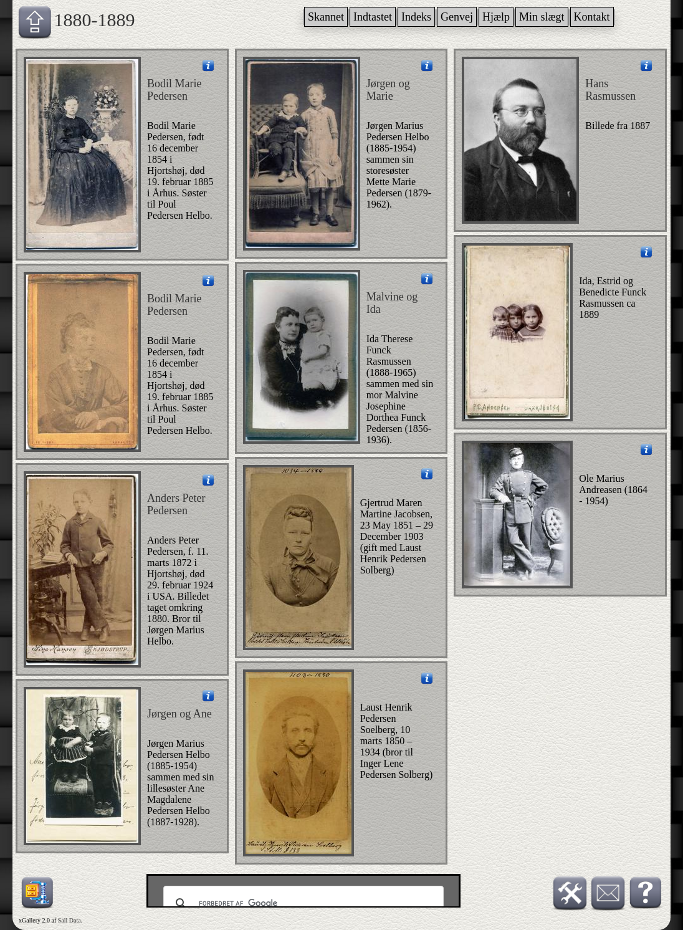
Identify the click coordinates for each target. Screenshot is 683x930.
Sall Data (69, 920)
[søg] (301, 903)
